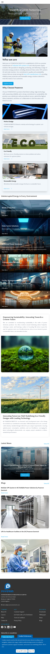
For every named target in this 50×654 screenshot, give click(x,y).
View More (5, 215)
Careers (3, 615)
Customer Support (19, 612)
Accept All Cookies (22, 651)
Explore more (8, 83)
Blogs (40, 620)
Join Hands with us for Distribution (23, 615)
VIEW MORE (25, 18)
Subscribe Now (7, 637)
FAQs (2, 617)
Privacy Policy (17, 620)
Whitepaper (42, 615)
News (41, 617)
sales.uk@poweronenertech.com (10, 605)
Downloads (42, 612)
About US (3, 612)
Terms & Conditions (19, 617)
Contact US (4, 620)
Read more (8, 129)
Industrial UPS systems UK (21, 65)
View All (46, 444)
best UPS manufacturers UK (32, 74)
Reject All (31, 651)
